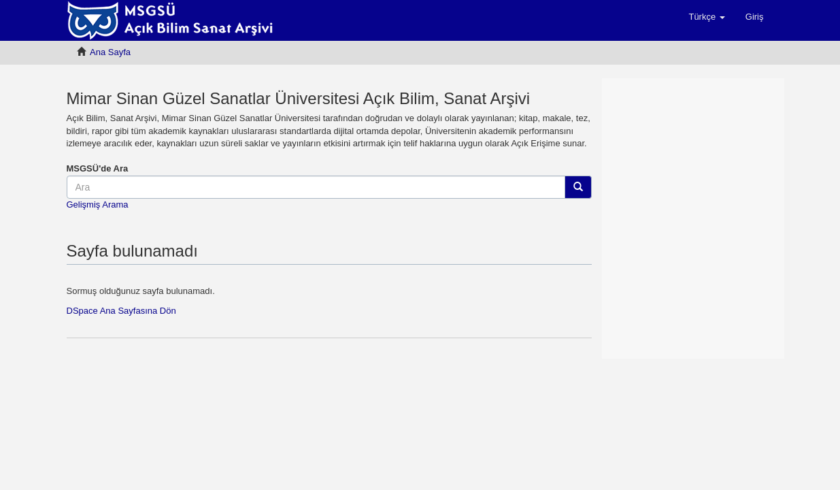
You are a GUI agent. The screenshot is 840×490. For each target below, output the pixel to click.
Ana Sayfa (110, 52)
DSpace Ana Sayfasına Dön (121, 311)
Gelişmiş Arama (98, 204)
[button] (706, 17)
